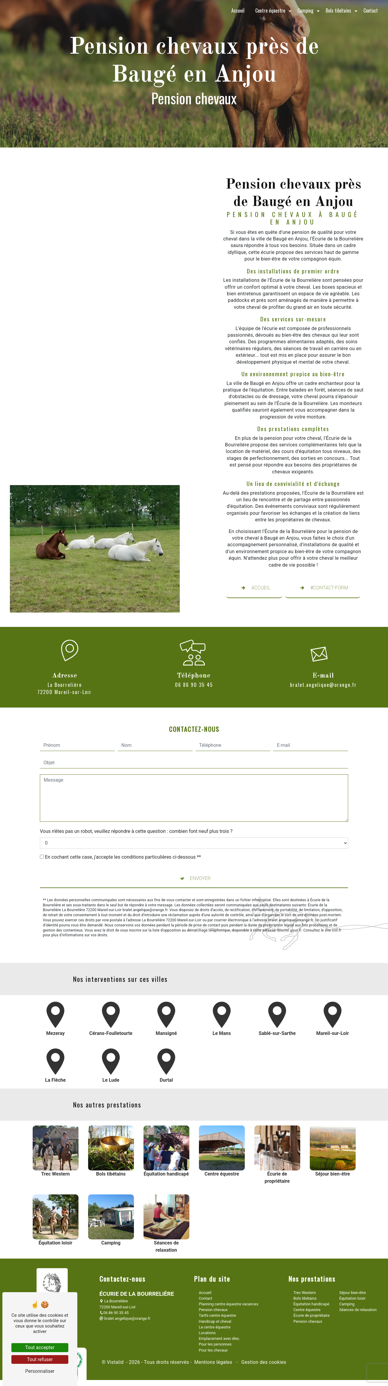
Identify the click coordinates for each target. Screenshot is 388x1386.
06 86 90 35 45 (114, 1312)
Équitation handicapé (311, 1304)
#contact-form (322, 588)
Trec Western (304, 1292)
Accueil (237, 10)
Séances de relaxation (358, 1309)
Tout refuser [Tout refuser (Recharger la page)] (40, 1359)
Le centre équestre (214, 1327)
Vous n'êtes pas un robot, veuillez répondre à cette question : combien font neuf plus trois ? (136, 802)
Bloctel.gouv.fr (289, 901)
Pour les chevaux (213, 1350)
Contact (370, 10)
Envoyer (200, 849)
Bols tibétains (338, 10)
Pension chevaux (213, 1309)
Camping (305, 10)
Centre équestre (270, 10)
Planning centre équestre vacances (228, 1304)
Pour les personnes (215, 1344)
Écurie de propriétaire (311, 1315)
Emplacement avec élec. (219, 1338)
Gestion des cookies (263, 1362)
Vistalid (116, 1362)
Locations (207, 1333)
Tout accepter (40, 1347)
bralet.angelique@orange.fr (124, 1318)
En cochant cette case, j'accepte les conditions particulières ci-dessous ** (123, 828)
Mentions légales (213, 1362)
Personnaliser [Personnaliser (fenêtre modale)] (40, 1371)
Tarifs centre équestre (217, 1315)
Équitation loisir (352, 1298)
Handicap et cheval (215, 1321)
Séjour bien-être (352, 1292)
